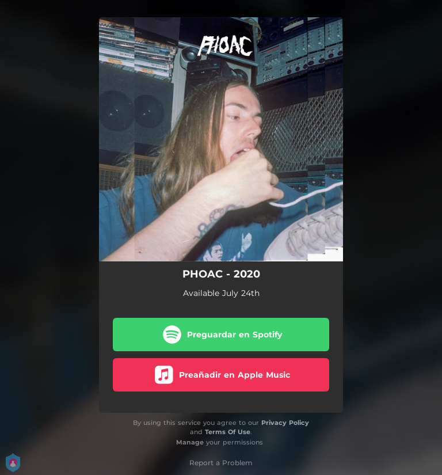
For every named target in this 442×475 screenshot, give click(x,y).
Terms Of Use (227, 432)
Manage (190, 442)
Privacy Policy (285, 423)
